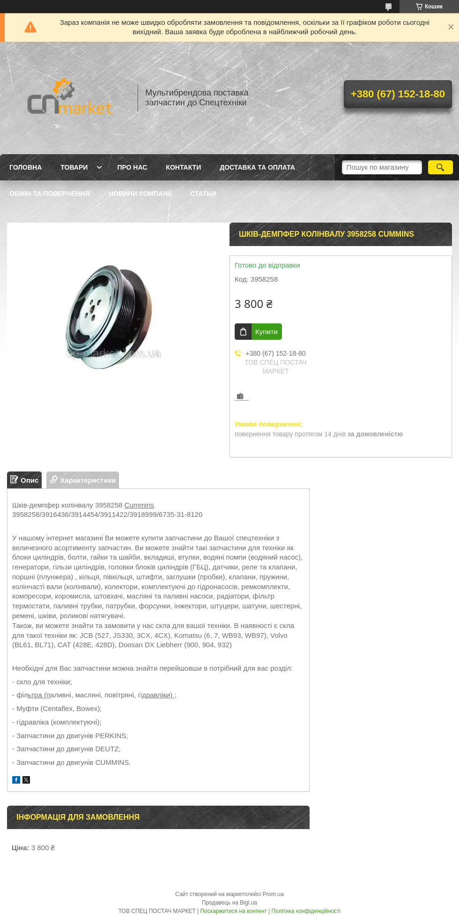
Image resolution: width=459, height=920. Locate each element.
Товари (74, 167)
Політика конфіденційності (306, 911)
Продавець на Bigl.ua (229, 902)
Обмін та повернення (49, 193)
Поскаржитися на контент (233, 911)
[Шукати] (440, 167)
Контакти (183, 167)
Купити (266, 332)
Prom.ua (273, 894)
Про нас (132, 167)
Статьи (203, 193)
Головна (25, 167)
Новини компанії (140, 193)
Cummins (139, 505)
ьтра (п (39, 695)
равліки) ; (161, 695)
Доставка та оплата (257, 167)
